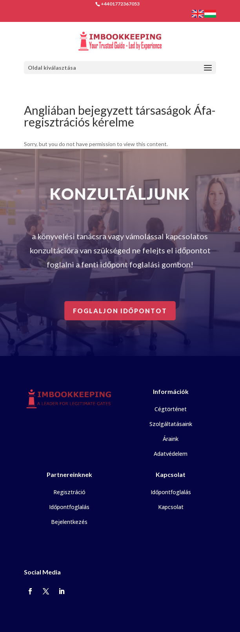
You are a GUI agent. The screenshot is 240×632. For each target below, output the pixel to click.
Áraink (170, 438)
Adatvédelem (170, 453)
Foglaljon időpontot (120, 310)
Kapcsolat (171, 507)
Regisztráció (69, 492)
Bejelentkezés (69, 521)
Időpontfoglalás (69, 507)
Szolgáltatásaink (170, 424)
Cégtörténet (171, 409)
